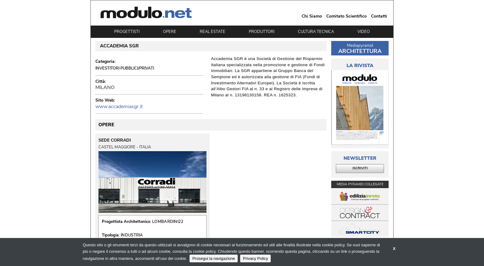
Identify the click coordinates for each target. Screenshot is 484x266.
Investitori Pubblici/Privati (124, 68)
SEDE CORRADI (114, 140)
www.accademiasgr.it (119, 106)
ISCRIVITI (360, 168)
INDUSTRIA (132, 235)
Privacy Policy (255, 258)
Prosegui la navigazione (213, 258)
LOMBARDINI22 (168, 221)
